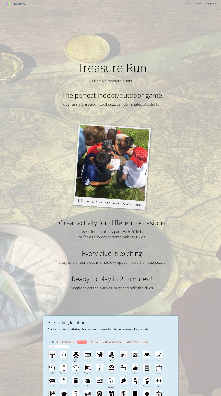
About (186, 3)
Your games (211, 3)
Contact (197, 3)
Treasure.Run (19, 3)
